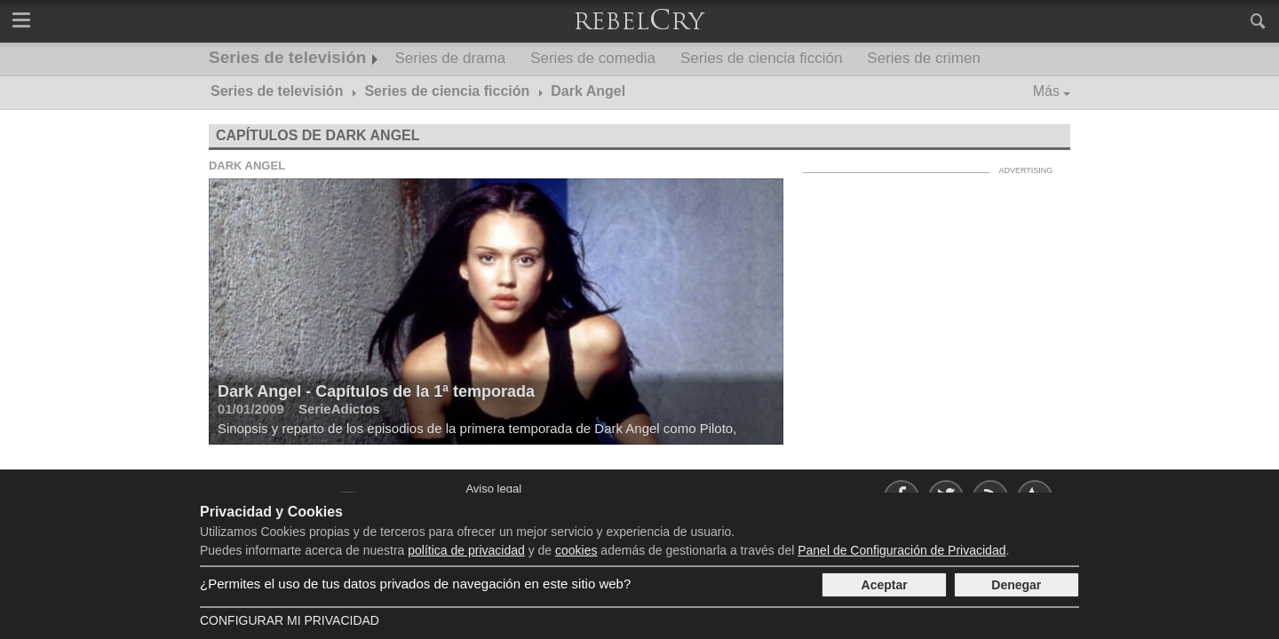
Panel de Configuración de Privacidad (901, 550)
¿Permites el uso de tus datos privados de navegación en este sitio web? (415, 583)
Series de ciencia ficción (761, 58)
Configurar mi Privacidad (289, 620)
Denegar (1016, 585)
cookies (576, 550)
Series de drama (449, 58)
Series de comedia (592, 58)
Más (1046, 91)
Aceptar (885, 585)
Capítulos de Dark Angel (318, 135)
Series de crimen (924, 58)
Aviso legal (493, 488)
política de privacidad (466, 550)
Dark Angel (247, 165)
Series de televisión (287, 57)
